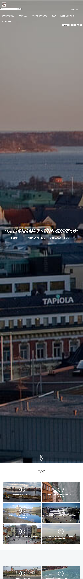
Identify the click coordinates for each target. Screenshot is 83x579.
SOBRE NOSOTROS (67, 16)
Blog (54, 16)
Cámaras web (9, 16)
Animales (24, 16)
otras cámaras (40, 16)
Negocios (6, 21)
